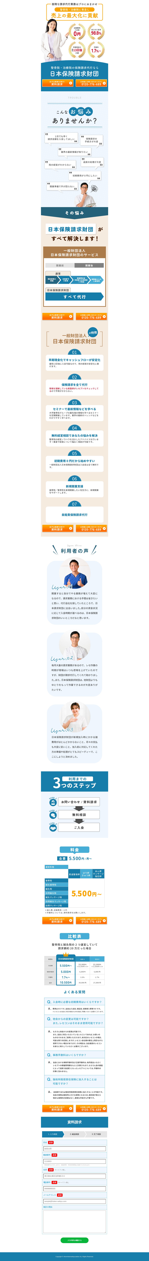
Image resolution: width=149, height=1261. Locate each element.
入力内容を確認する (75, 1240)
